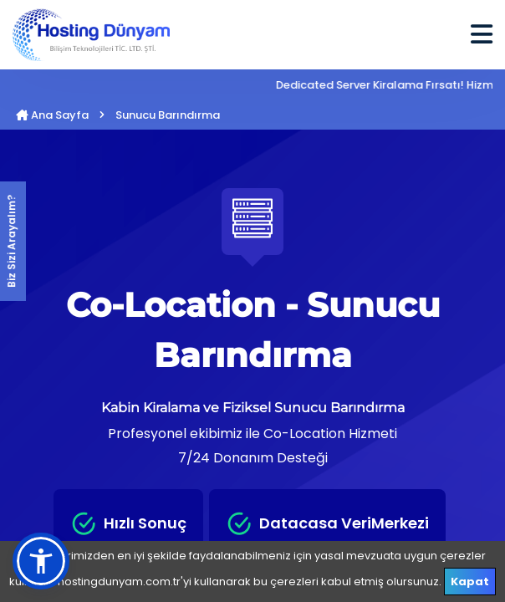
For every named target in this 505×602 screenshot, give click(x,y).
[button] (41, 561)
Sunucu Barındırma (167, 115)
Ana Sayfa (52, 115)
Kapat (470, 581)
